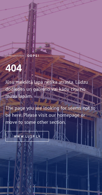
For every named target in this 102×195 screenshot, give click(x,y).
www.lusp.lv (27, 136)
